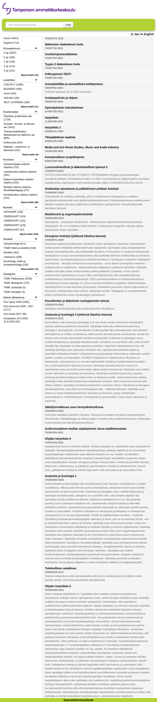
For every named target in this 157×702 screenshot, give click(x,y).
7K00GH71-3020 (54, 240)
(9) (30, 154)
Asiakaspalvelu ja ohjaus (61, 97)
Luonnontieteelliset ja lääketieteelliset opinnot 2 (76, 167)
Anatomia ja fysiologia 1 (60, 476)
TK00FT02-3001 (54, 48)
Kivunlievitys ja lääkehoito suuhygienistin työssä (77, 300)
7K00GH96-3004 (54, 590)
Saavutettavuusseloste (78, 700)
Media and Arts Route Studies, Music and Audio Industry (82, 147)
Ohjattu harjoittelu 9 (58, 438)
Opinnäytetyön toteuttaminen (64, 107)
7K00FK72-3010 (54, 38)
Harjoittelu (51, 117)
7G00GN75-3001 (54, 304)
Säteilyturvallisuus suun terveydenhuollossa (74, 407)
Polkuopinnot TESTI (58, 74)
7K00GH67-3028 (54, 192)
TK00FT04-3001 (54, 68)
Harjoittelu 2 (53, 127)
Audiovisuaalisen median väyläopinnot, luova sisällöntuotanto (86, 428)
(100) (29, 234)
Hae (68, 24)
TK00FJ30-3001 (54, 78)
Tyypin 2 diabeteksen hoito (62, 64)
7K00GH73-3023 (54, 171)
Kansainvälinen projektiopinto (64, 157)
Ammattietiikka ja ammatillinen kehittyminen (74, 84)
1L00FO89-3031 (54, 121)
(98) (29, 202)
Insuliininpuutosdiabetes (61, 54)
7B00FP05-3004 (54, 101)
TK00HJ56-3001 (54, 151)
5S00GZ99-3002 (54, 161)
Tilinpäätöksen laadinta (60, 137)
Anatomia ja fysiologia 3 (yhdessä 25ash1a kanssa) (78, 314)
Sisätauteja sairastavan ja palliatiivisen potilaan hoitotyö (82, 188)
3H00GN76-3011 (54, 572)
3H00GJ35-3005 (54, 141)
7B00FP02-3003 (54, 88)
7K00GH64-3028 (54, 480)
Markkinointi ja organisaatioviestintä (68, 214)
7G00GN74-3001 (54, 411)
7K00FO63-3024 (54, 442)
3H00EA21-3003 (54, 131)
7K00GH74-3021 (54, 318)
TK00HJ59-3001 (54, 432)
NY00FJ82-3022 (54, 111)
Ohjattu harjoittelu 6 (58, 586)
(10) (29, 75)
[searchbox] (35, 25)
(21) (29, 106)
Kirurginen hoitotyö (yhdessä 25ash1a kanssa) (75, 236)
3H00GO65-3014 (54, 218)
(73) (29, 269)
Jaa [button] (135, 34)
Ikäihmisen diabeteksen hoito (64, 44)
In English (147, 34)
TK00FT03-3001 (54, 58)
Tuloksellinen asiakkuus (60, 568)
